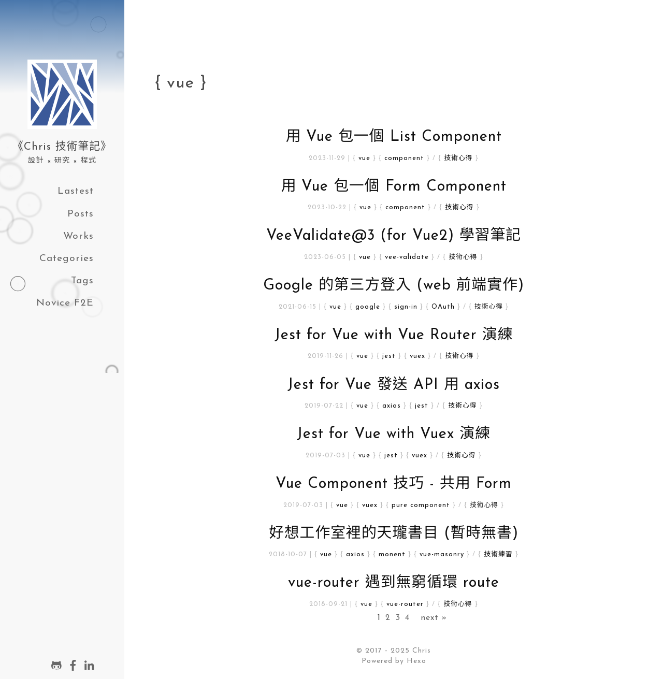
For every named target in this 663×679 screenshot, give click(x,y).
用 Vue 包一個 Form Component (393, 186)
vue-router (405, 604)
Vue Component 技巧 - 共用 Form (393, 484)
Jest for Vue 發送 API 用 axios (393, 385)
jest (389, 356)
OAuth (443, 307)
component (404, 158)
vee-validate (407, 257)
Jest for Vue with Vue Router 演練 (394, 335)
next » (434, 618)
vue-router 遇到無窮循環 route (393, 582)
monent (392, 554)
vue (364, 158)
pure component (421, 505)
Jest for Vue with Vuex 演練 (394, 434)
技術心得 (458, 158)
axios (391, 405)
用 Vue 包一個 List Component (393, 137)
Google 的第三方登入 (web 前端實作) (393, 285)
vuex (417, 356)
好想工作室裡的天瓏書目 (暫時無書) (393, 533)
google (367, 307)
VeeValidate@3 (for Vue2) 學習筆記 (393, 235)
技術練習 (498, 554)
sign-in (405, 307)
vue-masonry (442, 554)
